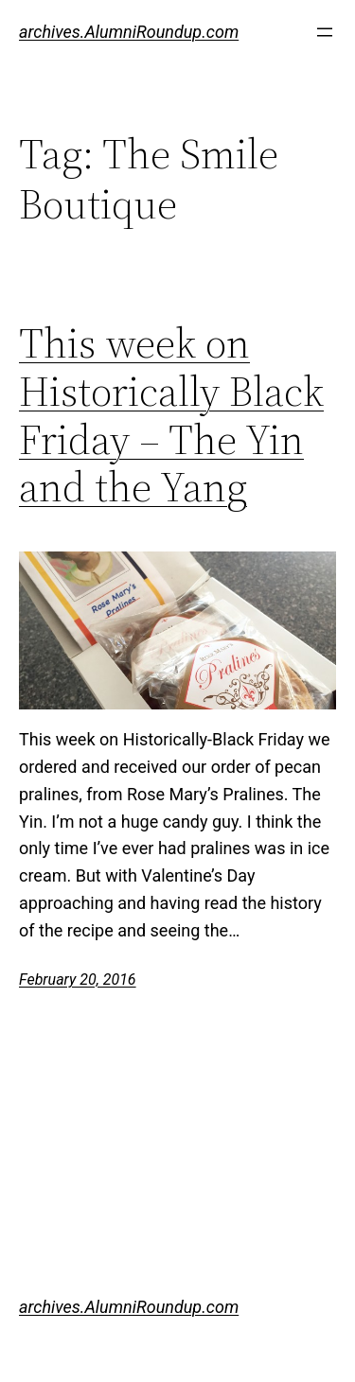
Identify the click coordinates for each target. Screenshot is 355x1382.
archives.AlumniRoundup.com (129, 32)
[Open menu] (324, 32)
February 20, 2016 (77, 979)
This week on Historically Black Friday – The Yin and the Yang (171, 415)
